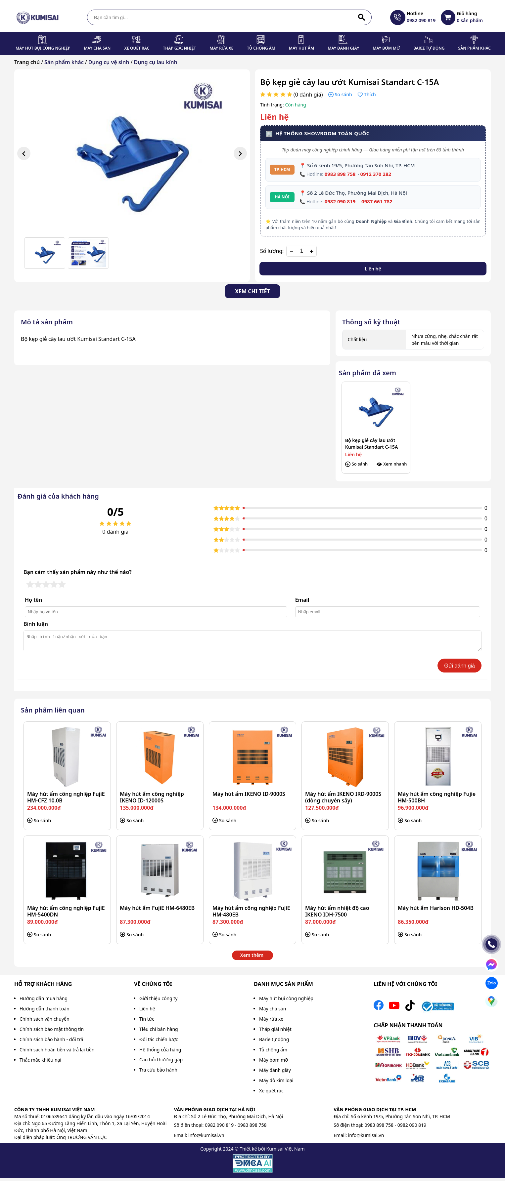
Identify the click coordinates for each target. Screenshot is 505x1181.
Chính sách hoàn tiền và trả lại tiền (57, 1052)
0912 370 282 (375, 174)
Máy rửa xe (221, 48)
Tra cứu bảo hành (158, 1073)
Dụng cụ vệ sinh (108, 62)
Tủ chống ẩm (261, 48)
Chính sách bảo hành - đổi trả (51, 1042)
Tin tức (146, 1022)
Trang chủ (27, 62)
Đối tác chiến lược (158, 1042)
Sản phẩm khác (474, 48)
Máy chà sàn (97, 48)
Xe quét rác (137, 48)
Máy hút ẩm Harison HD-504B (436, 911)
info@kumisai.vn (206, 1138)
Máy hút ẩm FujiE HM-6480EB (157, 911)
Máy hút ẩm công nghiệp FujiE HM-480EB (251, 914)
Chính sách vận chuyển (44, 1022)
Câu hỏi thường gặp (161, 1062)
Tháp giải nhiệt (179, 48)
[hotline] (397, 17)
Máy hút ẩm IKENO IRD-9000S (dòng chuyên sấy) (343, 800)
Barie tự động (429, 48)
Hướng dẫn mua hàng (44, 1001)
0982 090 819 (340, 201)
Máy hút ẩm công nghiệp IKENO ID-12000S (152, 800)
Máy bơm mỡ (386, 48)
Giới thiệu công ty (158, 1001)
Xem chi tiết (252, 291)
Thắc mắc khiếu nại (40, 1063)
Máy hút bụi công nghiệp (43, 48)
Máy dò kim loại (276, 1083)
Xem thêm (251, 958)
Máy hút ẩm (301, 48)
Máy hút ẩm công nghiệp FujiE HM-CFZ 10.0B (66, 800)
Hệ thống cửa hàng (160, 1052)
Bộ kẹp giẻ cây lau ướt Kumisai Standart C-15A (371, 443)
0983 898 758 (340, 174)
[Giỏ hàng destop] (448, 17)
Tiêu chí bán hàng (158, 1032)
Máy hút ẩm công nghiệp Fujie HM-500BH (437, 800)
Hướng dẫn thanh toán (44, 1011)
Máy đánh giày (343, 48)
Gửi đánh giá (459, 669)
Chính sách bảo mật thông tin (52, 1032)
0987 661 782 (376, 201)
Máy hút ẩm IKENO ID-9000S (248, 797)
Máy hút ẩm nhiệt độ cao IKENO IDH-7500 (337, 914)
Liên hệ (373, 268)
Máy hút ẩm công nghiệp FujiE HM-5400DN (66, 914)
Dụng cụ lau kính (155, 62)
